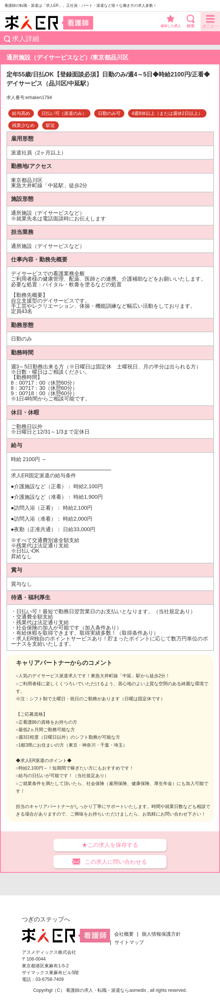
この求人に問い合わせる (116, 861)
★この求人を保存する (110, 845)
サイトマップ (129, 942)
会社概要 (124, 934)
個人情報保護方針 (161, 934)
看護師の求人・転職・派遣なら (97, 990)
